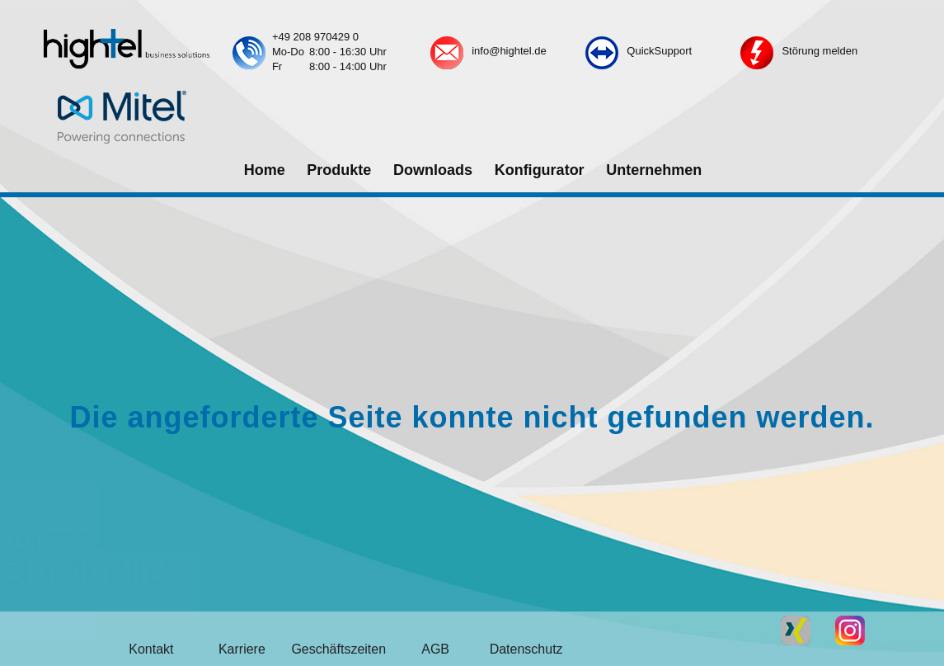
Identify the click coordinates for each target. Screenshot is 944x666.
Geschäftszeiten (338, 649)
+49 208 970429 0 (315, 37)
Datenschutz (526, 649)
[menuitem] (264, 170)
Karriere (241, 649)
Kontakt (151, 649)
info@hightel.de (509, 51)
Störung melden (819, 51)
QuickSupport (659, 51)
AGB (435, 649)
